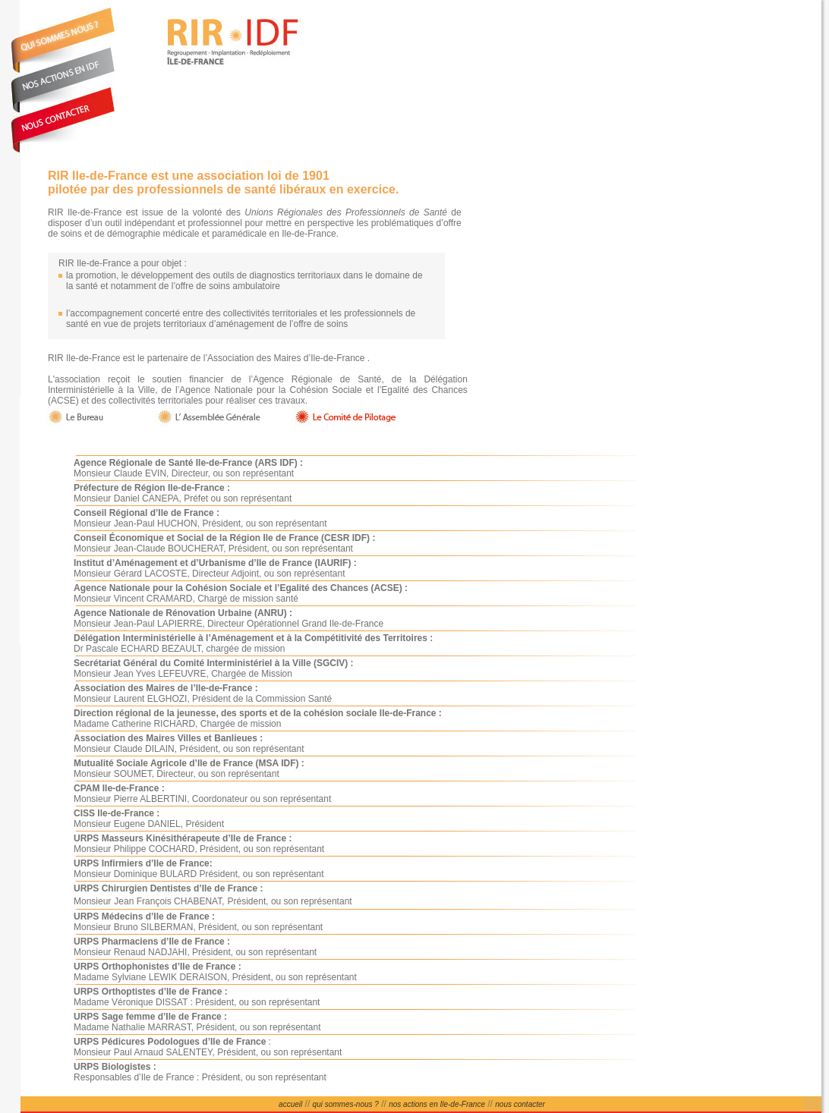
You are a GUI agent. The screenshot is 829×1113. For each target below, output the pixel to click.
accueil (290, 1104)
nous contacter (520, 1104)
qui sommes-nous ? (346, 1104)
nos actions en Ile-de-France (437, 1104)
